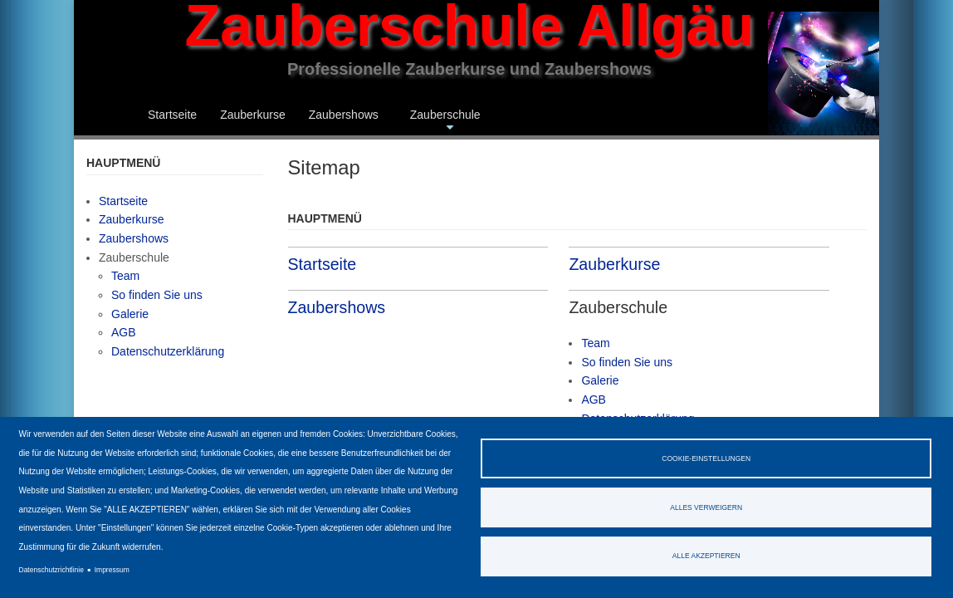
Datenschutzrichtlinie (51, 570)
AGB (593, 399)
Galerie (599, 380)
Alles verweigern (706, 507)
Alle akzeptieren (706, 555)
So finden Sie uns (626, 362)
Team (595, 343)
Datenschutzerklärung (167, 351)
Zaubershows (344, 114)
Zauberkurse (253, 114)
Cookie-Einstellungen (706, 458)
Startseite (172, 114)
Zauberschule (445, 121)
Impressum (112, 570)
